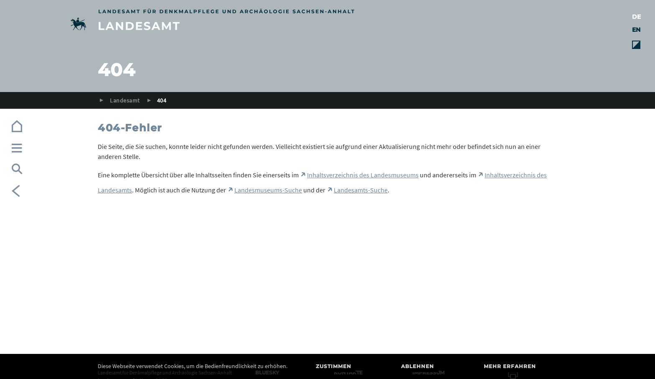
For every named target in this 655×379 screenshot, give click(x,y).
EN (636, 29)
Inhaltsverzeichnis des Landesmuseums (363, 175)
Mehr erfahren (510, 366)
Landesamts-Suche (361, 190)
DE (636, 16)
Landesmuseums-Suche (268, 190)
